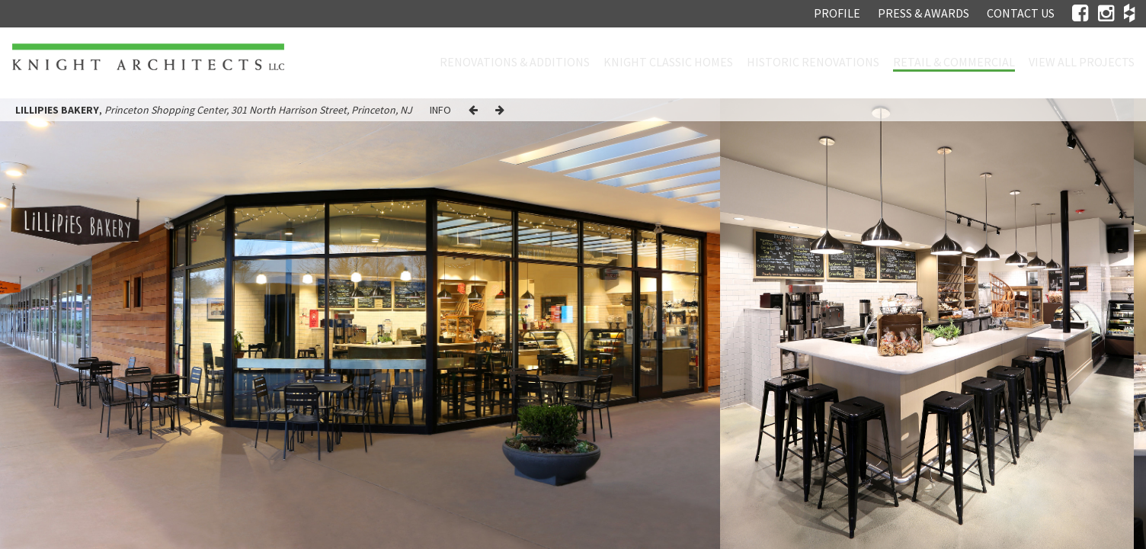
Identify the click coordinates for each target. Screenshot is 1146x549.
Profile (837, 13)
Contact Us (1021, 13)
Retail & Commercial (954, 61)
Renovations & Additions (515, 61)
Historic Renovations (813, 61)
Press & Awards (923, 13)
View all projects (1082, 61)
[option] (927, 323)
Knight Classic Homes (668, 61)
